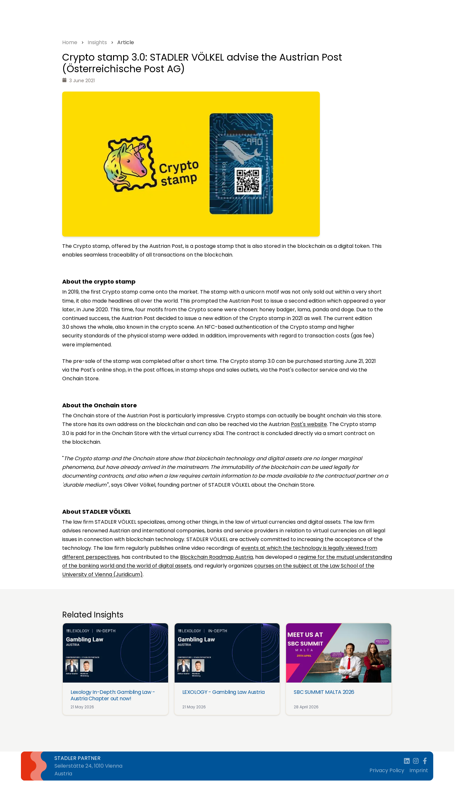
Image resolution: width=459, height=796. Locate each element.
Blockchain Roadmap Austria (216, 557)
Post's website (309, 424)
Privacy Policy (386, 770)
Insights (97, 42)
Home (69, 42)
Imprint (418, 770)
